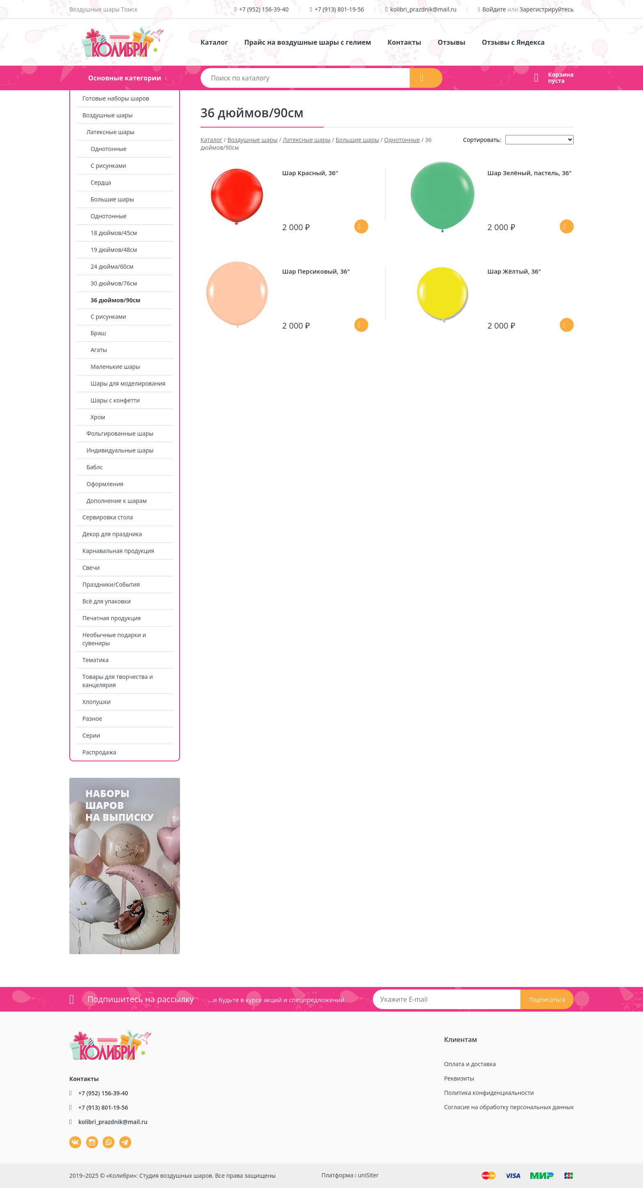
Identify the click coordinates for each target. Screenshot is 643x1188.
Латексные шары (111, 132)
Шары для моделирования (128, 383)
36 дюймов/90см (115, 300)
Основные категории (124, 77)
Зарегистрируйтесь (547, 9)
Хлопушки (96, 702)
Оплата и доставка (470, 1064)
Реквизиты (459, 1078)
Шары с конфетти (115, 400)
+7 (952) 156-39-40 (264, 9)
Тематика (95, 660)
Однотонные (109, 149)
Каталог (214, 42)
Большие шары (112, 199)
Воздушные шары (107, 115)
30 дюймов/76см (114, 283)
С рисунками (108, 165)
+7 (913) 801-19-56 (339, 9)
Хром (98, 417)
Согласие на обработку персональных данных (509, 1107)
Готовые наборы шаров (115, 98)
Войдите (494, 9)
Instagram (87, 1136)
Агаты (99, 350)
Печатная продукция (111, 618)
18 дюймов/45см (114, 233)
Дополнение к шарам (117, 501)
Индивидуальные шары (120, 450)
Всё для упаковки (106, 601)
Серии (91, 735)
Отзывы (451, 42)
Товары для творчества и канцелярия (117, 681)
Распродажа (99, 752)
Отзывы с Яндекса (513, 42)
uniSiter (368, 1175)
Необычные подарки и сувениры (114, 639)
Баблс (95, 467)
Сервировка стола (107, 517)
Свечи (91, 567)
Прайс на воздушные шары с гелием (307, 42)
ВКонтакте (70, 1136)
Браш (98, 333)
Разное (92, 718)
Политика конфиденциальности (489, 1093)
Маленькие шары (115, 366)
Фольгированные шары (120, 433)
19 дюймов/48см (114, 250)
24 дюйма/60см (112, 266)
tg (125, 1142)
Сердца (101, 182)
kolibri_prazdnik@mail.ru (423, 9)
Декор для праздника (112, 534)
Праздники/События (111, 584)
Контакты (404, 42)
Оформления (105, 484)
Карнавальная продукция (118, 551)
